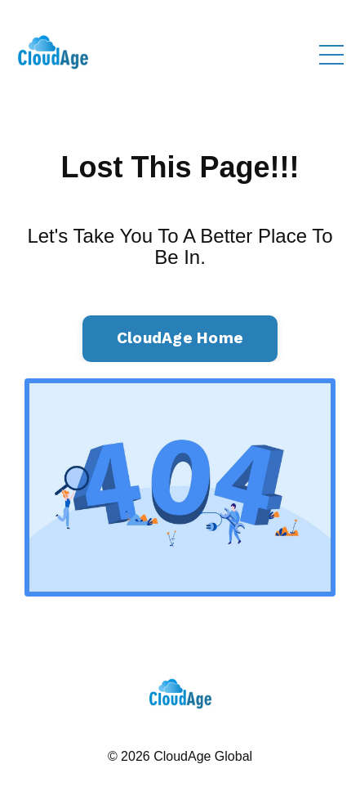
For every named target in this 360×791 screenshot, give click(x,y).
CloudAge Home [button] (180, 337)
